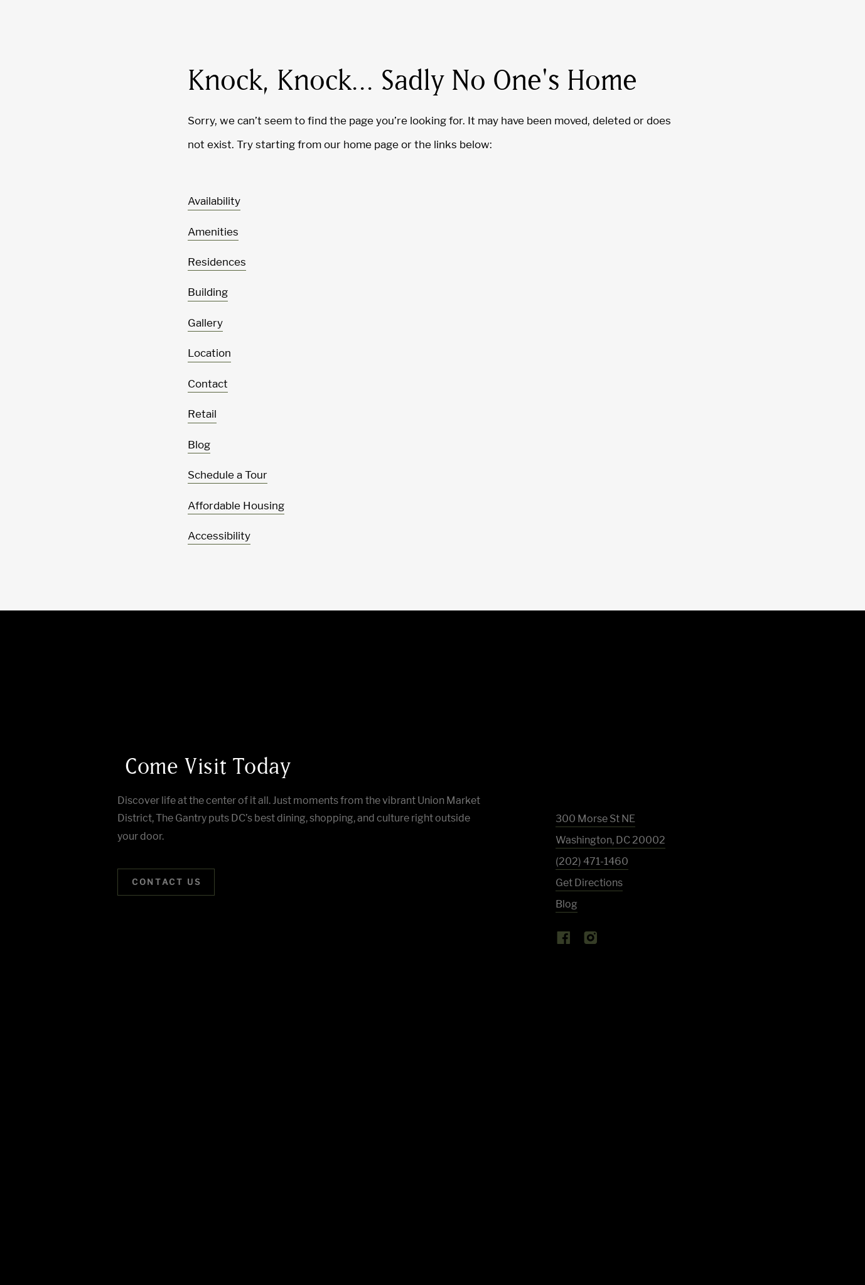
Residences (217, 262)
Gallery (205, 323)
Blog (199, 444)
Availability (214, 201)
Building (208, 292)
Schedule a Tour (227, 475)
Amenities (213, 231)
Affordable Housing (236, 505)
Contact (208, 383)
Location (209, 353)
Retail (202, 414)
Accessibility (219, 535)
